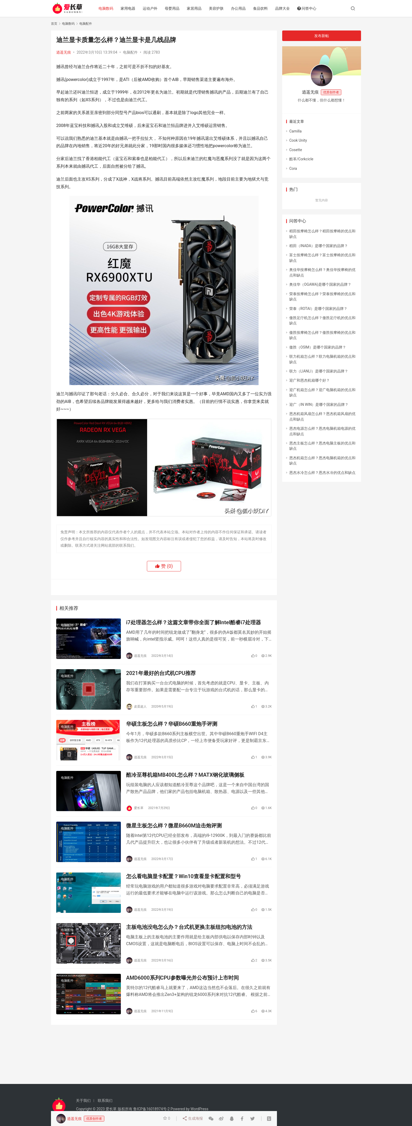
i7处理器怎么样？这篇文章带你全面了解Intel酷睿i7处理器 (193, 623)
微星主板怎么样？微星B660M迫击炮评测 (174, 827)
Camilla (295, 131)
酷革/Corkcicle (301, 159)
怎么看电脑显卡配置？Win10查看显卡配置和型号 (183, 879)
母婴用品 (173, 8)
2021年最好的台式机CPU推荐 (161, 674)
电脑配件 (130, 52)
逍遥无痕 (63, 52)
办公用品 (239, 8)
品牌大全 (283, 8)
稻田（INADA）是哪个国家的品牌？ (318, 246)
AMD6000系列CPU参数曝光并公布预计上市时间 (182, 981)
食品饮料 (261, 8)
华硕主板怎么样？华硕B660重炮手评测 (171, 725)
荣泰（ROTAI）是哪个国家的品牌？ (318, 308)
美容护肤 (217, 8)
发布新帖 (321, 36)
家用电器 (129, 8)
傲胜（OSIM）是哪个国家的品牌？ (317, 347)
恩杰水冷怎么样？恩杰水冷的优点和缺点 (322, 472)
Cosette (295, 150)
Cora (293, 168)
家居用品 (195, 8)
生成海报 (192, 1118)
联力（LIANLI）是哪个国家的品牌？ (318, 371)
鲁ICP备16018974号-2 (151, 1109)
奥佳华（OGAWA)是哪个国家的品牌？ (320, 284)
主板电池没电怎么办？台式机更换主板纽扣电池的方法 (189, 930)
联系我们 (105, 1100)
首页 (54, 23)
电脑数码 (107, 8)
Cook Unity (298, 140)
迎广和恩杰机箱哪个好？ (309, 380)
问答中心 (307, 8)
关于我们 (83, 1100)
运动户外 (151, 8)
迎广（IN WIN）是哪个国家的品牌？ (318, 404)
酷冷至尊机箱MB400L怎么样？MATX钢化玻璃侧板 (185, 776)
